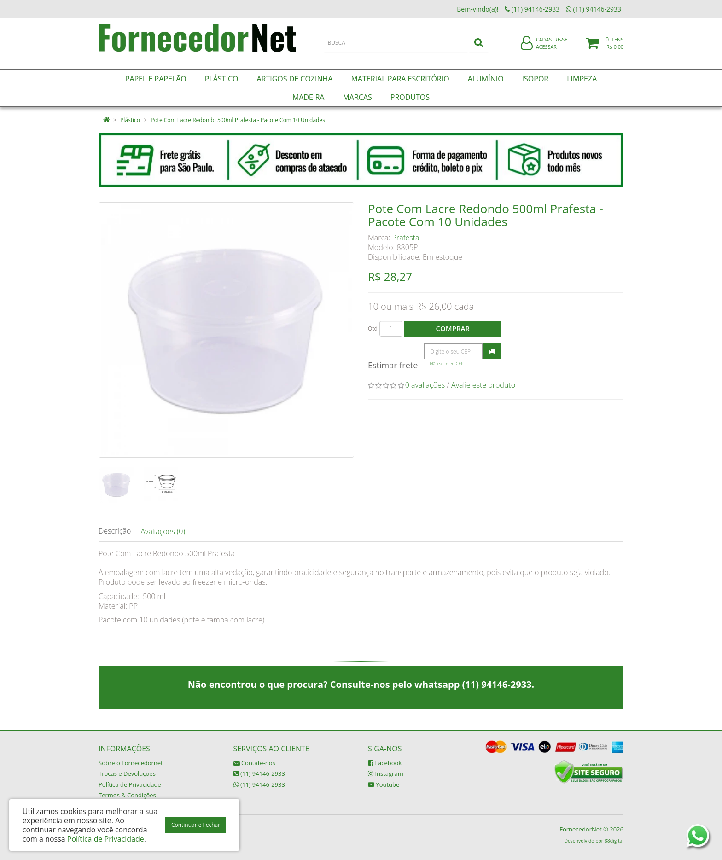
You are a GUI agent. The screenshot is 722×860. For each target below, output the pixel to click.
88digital (614, 840)
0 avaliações (425, 385)
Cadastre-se (551, 44)
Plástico (130, 120)
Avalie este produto (483, 385)
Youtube (383, 784)
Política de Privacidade (130, 784)
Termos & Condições (127, 795)
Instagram (385, 773)
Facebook (385, 763)
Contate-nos (254, 763)
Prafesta (405, 237)
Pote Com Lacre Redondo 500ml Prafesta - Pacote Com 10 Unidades (238, 120)
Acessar (546, 52)
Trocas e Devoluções (127, 773)
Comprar (453, 328)
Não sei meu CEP (446, 363)
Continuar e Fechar (195, 825)
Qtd (373, 328)
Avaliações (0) (162, 531)
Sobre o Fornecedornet (131, 763)
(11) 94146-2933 (259, 773)
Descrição (115, 531)
